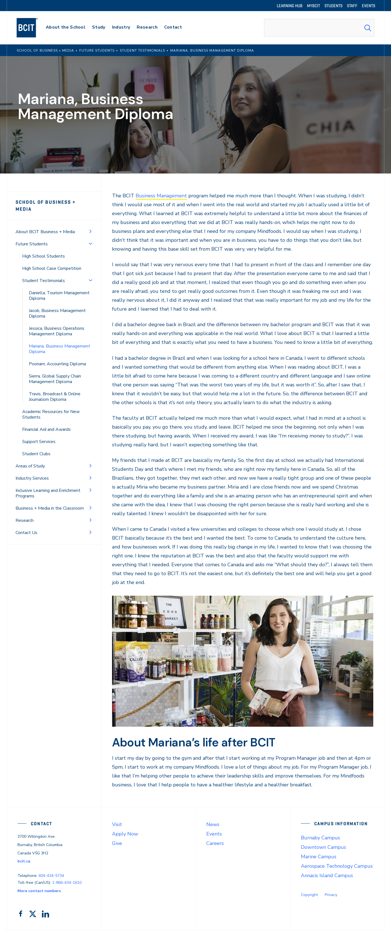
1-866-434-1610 (67, 882)
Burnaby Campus (320, 837)
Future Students (32, 244)
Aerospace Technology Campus (337, 866)
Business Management (161, 195)
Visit (117, 824)
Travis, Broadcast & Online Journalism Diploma (54, 396)
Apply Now (125, 834)
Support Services (38, 442)
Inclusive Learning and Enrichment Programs (48, 493)
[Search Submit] (367, 28)
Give (117, 843)
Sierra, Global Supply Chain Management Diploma (55, 379)
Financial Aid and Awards (46, 429)
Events (214, 834)
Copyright (309, 894)
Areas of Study (30, 466)
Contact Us (26, 533)
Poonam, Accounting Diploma (57, 364)
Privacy (331, 894)
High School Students (43, 256)
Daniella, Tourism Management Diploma (59, 295)
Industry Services (32, 478)
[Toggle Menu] (90, 231)
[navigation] (33, 27)
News (212, 824)
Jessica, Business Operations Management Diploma (56, 331)
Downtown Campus (323, 847)
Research (25, 520)
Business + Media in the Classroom (50, 508)
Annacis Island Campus (327, 875)
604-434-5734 (51, 875)
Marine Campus (318, 856)
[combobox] (319, 28)
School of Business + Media (46, 205)
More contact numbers (39, 891)
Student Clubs (36, 454)
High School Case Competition (51, 268)
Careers (215, 843)
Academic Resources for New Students (51, 414)
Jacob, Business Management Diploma (57, 313)
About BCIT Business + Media (45, 232)
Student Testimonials (43, 281)
